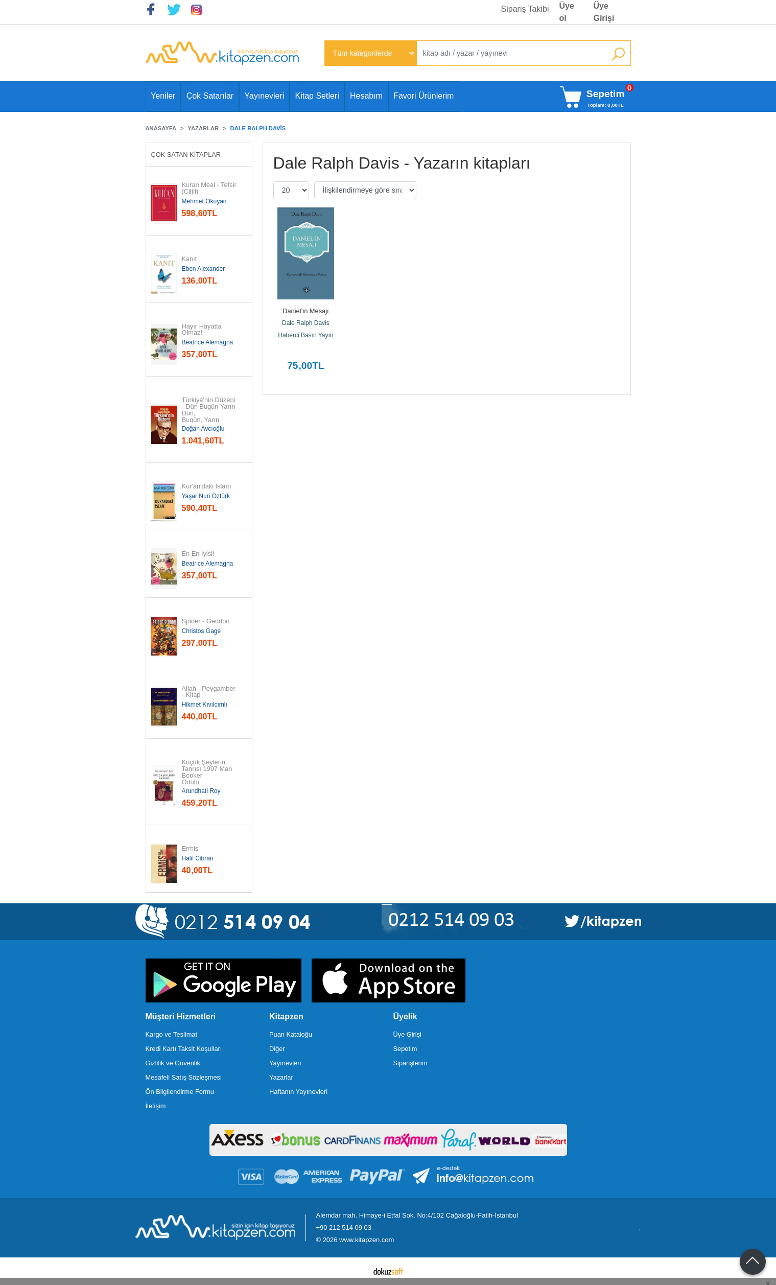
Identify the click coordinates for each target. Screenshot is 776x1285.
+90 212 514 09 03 (343, 1227)
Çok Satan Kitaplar (186, 154)
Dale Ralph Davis (306, 322)
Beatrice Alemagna (207, 342)
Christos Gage (201, 631)
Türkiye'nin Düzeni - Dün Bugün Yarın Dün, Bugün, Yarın (209, 410)
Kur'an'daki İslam (206, 486)
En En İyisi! (198, 554)
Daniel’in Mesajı (305, 311)
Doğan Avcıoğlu (203, 428)
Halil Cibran (198, 858)
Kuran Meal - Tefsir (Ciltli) (210, 188)
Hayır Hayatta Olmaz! (203, 330)
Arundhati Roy (201, 791)
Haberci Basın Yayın (305, 335)
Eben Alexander (203, 268)
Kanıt (189, 259)
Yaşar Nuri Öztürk (206, 496)
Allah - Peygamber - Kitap (210, 692)
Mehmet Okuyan (204, 201)
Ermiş (190, 849)
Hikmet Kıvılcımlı (204, 704)
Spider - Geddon (206, 621)
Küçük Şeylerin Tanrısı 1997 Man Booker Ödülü (208, 772)
